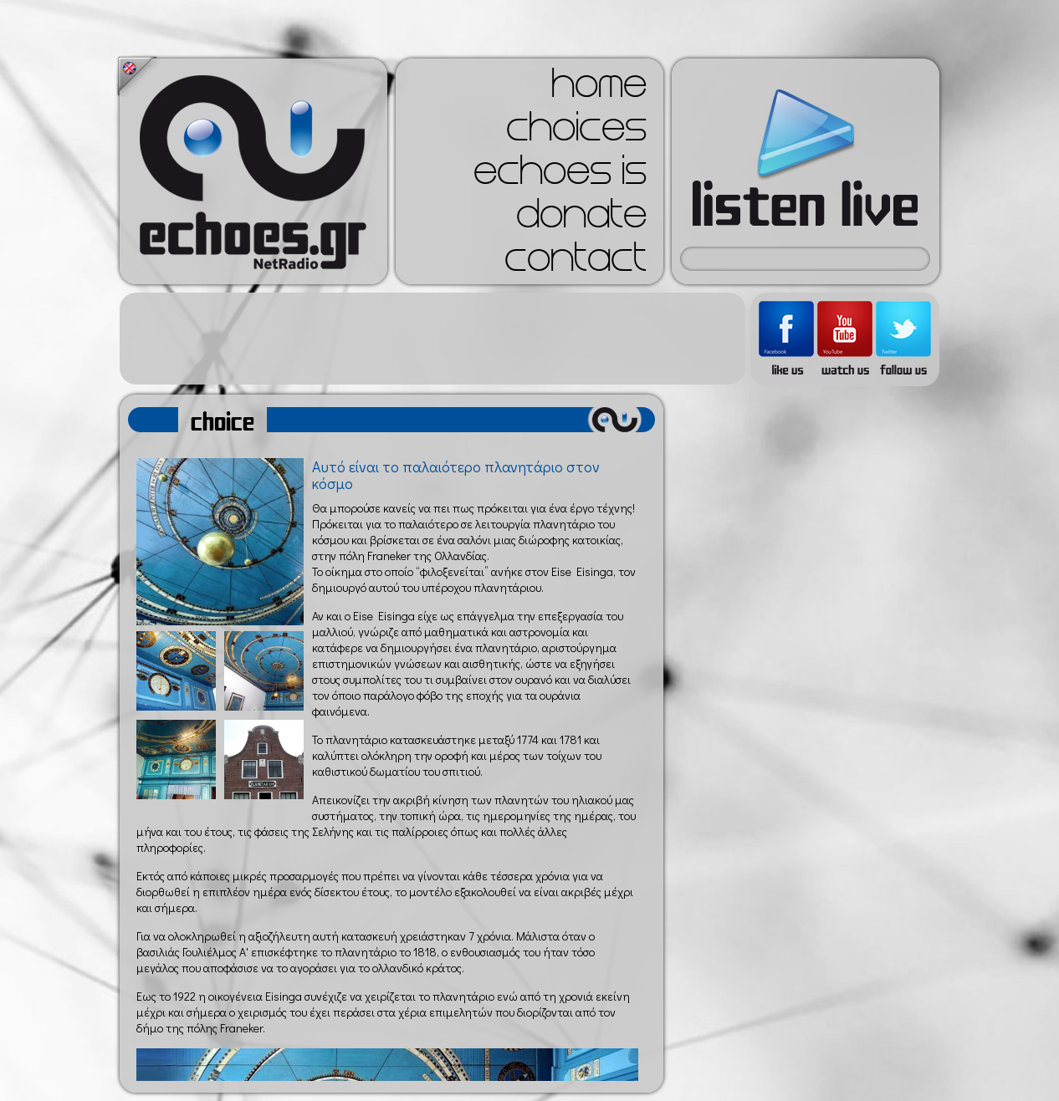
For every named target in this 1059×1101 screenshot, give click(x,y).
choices (576, 132)
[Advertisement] (432, 338)
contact (575, 262)
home (599, 89)
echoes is (560, 175)
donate (581, 219)
